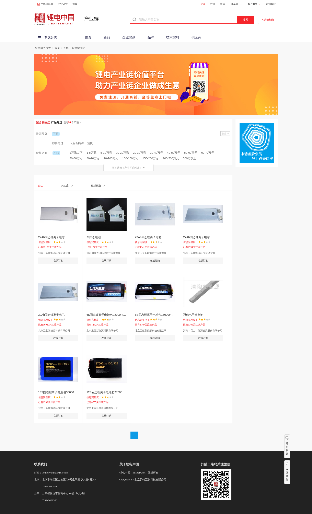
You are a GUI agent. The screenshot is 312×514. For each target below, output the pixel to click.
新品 (107, 37)
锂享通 (234, 4)
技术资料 (172, 37)
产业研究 (63, 4)
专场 (66, 47)
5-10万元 (106, 152)
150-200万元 (150, 158)
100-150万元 (130, 158)
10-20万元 (122, 152)
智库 (74, 4)
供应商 (196, 37)
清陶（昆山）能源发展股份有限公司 (202, 330)
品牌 (151, 37)
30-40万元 (156, 152)
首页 (88, 37)
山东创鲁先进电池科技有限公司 (103, 253)
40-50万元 (173, 152)
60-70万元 (207, 152)
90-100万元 (111, 158)
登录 (202, 4)
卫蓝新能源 (77, 143)
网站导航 (271, 4)
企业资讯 (128, 37)
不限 (56, 133)
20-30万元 (139, 152)
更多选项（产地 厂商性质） (128, 167)
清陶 (90, 143)
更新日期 (98, 185)
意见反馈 (287, 448)
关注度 (67, 185)
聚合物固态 (78, 47)
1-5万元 (91, 152)
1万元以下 (76, 152)
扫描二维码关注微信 (215, 464)
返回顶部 (287, 474)
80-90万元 (93, 158)
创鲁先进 (57, 143)
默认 (40, 185)
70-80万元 (76, 158)
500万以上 (189, 158)
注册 (212, 4)
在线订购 (58, 260)
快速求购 (268, 19)
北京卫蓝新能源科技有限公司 (54, 253)
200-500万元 (171, 158)
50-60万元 (190, 152)
